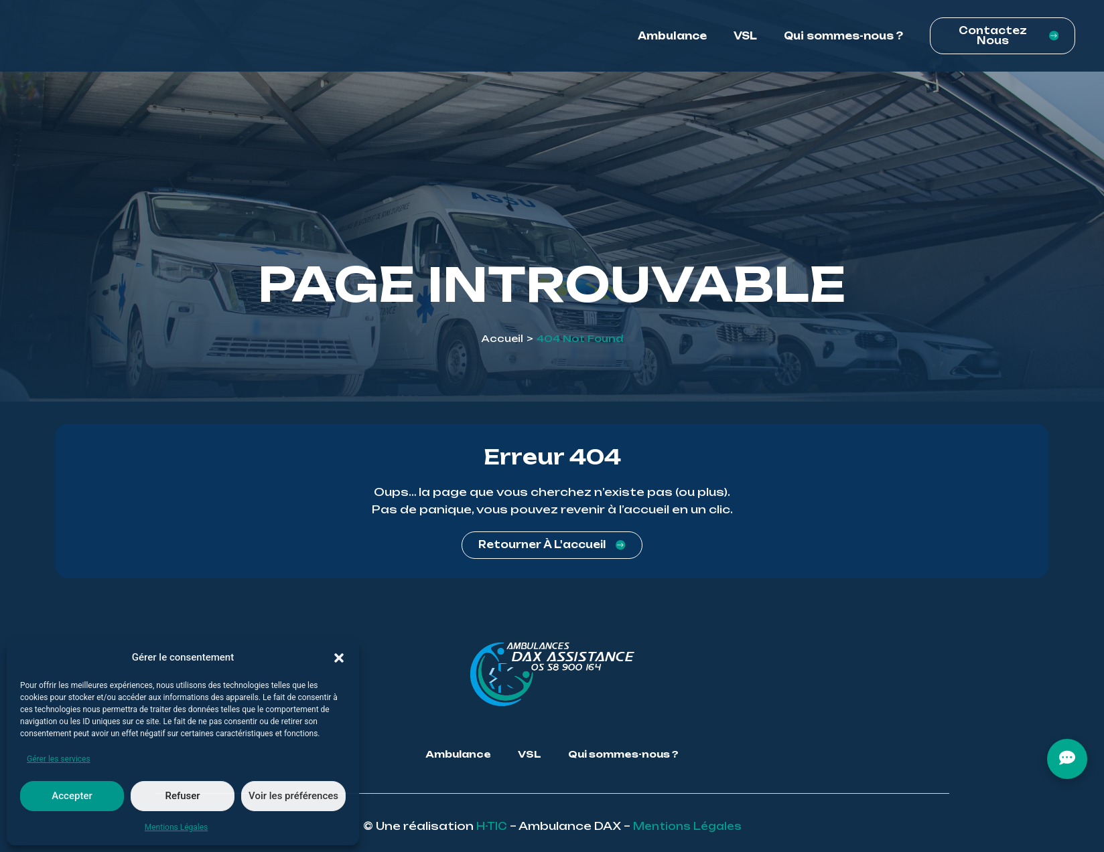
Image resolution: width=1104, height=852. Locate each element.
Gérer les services (58, 759)
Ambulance (672, 40)
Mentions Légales (176, 827)
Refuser (182, 796)
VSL (745, 40)
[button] (339, 658)
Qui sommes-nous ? (843, 40)
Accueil (502, 338)
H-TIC (487, 826)
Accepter (72, 796)
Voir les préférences (293, 796)
